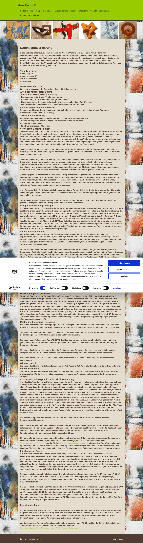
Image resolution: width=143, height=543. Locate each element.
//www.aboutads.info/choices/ (32, 443)
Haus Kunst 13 (27, 5)
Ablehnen (124, 527)
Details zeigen (118, 539)
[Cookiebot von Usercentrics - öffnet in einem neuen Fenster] (14, 538)
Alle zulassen (124, 514)
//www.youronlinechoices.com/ (73, 443)
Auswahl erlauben (124, 520)
